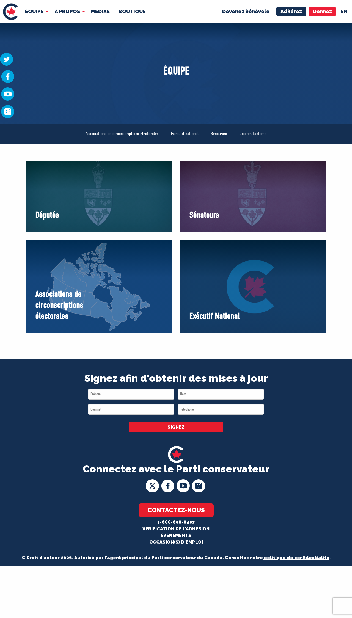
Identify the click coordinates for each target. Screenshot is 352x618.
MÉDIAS (100, 11)
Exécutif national (185, 134)
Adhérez (291, 11)
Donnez (322, 11)
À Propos (67, 11)
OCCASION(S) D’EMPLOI (176, 542)
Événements (176, 535)
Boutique (132, 11)
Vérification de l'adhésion (176, 528)
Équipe (34, 11)
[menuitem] (10, 11)
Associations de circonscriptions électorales (122, 134)
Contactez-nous (176, 510)
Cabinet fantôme (253, 134)
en (344, 11)
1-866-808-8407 (176, 522)
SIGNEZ (176, 427)
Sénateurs (219, 134)
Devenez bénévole (246, 11)
